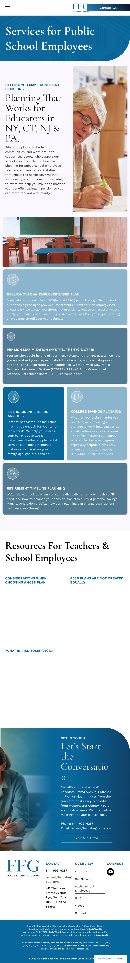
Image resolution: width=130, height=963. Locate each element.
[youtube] (110, 872)
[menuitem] (90, 871)
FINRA (39, 932)
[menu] (7, 7)
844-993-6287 (56, 870)
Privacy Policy (94, 958)
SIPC (45, 932)
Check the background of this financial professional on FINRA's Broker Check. (65, 926)
